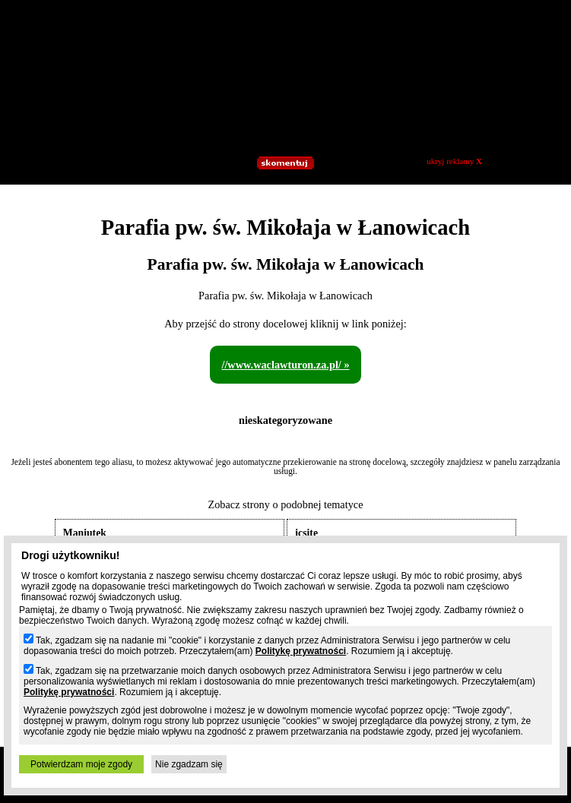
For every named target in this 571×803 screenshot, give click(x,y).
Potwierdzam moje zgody (81, 764)
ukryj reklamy (454, 161)
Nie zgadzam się (189, 764)
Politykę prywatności (300, 651)
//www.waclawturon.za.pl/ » (285, 365)
